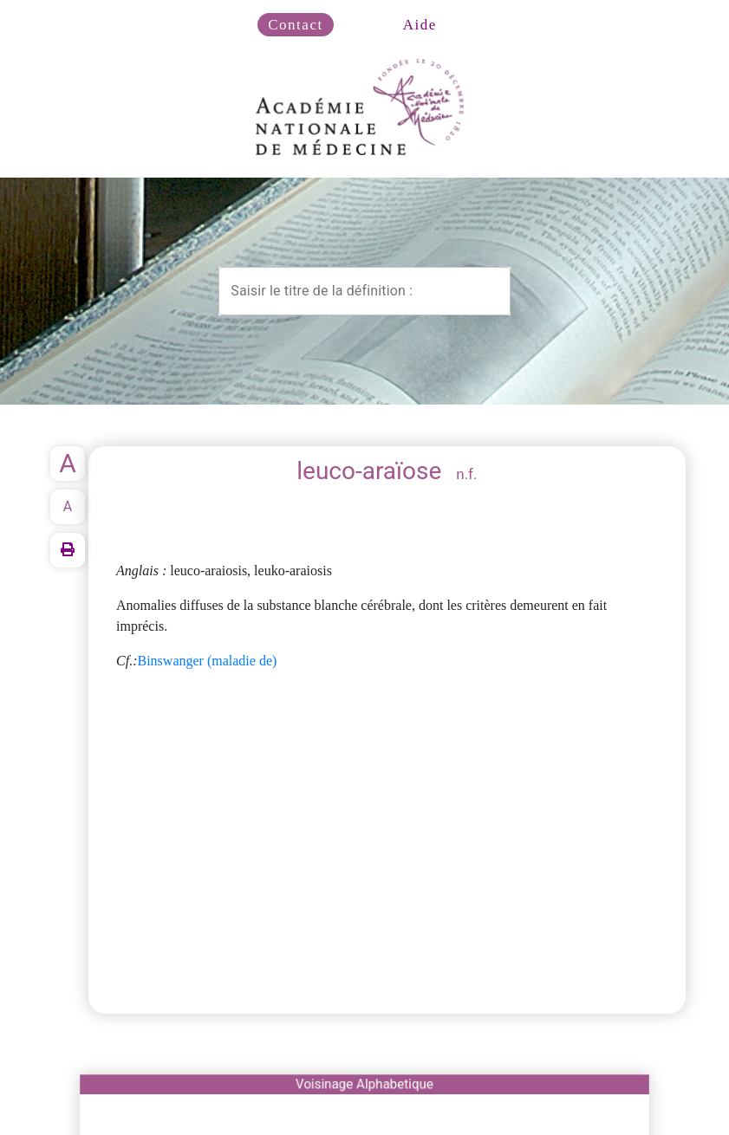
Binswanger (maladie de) (207, 660)
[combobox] (364, 291)
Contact (295, 24)
